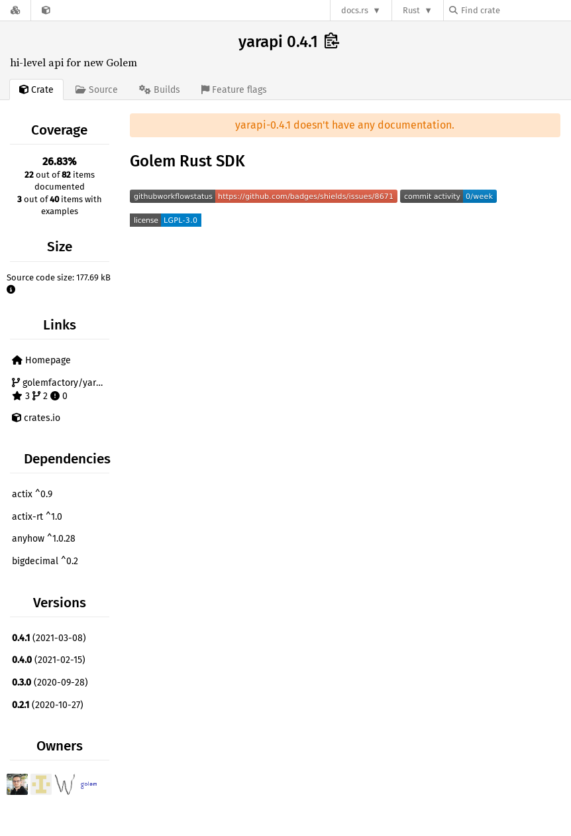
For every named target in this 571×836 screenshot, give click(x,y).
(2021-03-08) (49, 638)
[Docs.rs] (15, 10)
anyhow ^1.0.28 (44, 538)
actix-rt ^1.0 (37, 516)
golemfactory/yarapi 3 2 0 (60, 389)
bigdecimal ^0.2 (45, 561)
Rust (411, 10)
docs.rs (354, 10)
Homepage (41, 360)
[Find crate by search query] (515, 10)
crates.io (36, 418)
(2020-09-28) (50, 682)
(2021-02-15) (48, 660)
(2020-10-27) (47, 705)
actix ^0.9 (32, 494)
